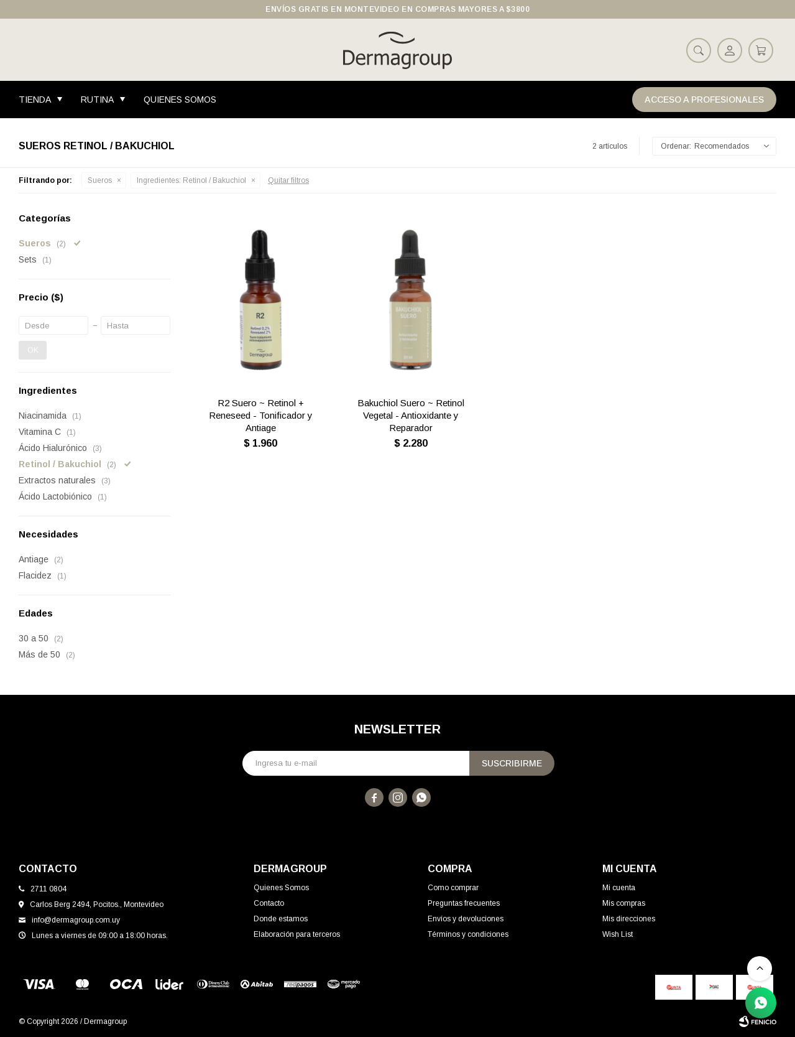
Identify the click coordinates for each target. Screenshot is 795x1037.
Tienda (35, 100)
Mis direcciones (628, 918)
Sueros (100, 180)
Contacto (269, 903)
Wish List (617, 934)
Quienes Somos (180, 100)
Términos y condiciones (468, 934)
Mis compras (623, 903)
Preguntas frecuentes (464, 903)
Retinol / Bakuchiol (191, 180)
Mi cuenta (618, 887)
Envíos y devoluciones (465, 918)
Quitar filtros (288, 180)
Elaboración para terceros (297, 934)
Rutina (97, 100)
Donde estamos (281, 918)
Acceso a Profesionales (704, 100)
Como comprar (453, 887)
